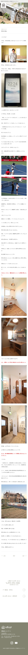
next (23, 555)
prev (5, 555)
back (14, 555)
